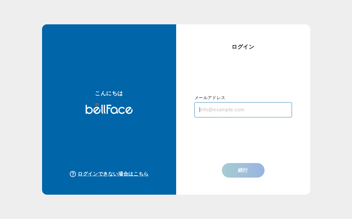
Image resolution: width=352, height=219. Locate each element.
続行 (243, 170)
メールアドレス (210, 98)
